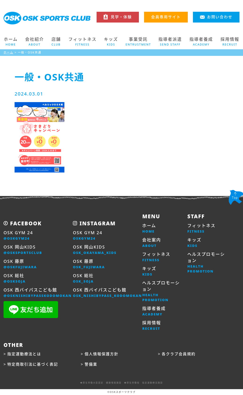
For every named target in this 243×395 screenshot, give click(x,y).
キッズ (149, 271)
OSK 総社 (15, 278)
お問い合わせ (219, 16)
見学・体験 (121, 16)
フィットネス (156, 257)
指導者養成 (154, 311)
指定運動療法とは (24, 354)
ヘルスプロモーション (161, 291)
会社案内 (151, 242)
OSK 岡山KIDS (23, 249)
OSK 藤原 (20, 264)
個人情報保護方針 (101, 354)
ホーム (10, 41)
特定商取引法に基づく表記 (32, 364)
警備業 (91, 364)
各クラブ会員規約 (179, 354)
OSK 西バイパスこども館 (38, 292)
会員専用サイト (166, 16)
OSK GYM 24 (18, 235)
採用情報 (151, 325)
